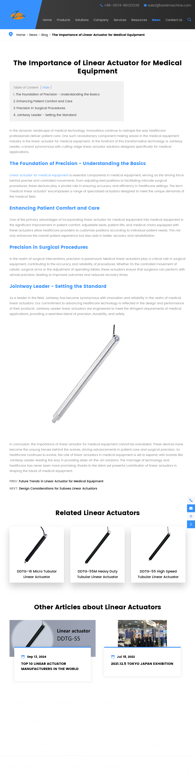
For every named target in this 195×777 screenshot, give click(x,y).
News (156, 20)
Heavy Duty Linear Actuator (25, 723)
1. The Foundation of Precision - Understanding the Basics (56, 94)
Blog (44, 34)
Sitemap (10, 773)
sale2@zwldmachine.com (169, 5)
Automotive (67, 745)
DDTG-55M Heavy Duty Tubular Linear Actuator (97, 574)
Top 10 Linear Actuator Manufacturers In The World (49, 666)
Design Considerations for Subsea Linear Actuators (58, 488)
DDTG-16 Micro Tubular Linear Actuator (37, 574)
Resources (139, 20)
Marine (64, 720)
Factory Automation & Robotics (75, 736)
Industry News (117, 740)
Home (47, 20)
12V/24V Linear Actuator (29, 750)
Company (101, 20)
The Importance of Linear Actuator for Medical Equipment (98, 34)
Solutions (82, 20)
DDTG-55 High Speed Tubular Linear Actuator (158, 574)
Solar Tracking (69, 751)
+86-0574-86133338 (121, 5)
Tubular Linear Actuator (29, 743)
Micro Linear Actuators (28, 714)
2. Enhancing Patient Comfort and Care (42, 101)
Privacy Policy (33, 773)
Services (120, 20)
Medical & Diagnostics (75, 714)
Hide (45, 87)
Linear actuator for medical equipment (39, 175)
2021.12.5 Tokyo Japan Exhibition (142, 664)
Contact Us (174, 20)
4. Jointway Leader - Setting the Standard (44, 115)
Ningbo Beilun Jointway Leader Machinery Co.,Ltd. (60, 766)
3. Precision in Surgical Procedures (39, 108)
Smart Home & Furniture (76, 727)
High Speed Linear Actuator (25, 735)
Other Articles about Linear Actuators (97, 607)
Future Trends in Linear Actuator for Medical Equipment (61, 481)
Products (63, 20)
